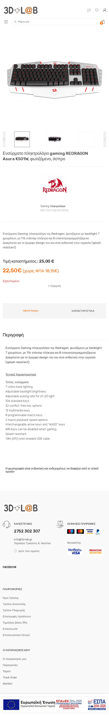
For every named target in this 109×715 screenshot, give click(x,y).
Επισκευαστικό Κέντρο (16, 635)
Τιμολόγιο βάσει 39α (15, 622)
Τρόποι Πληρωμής (14, 610)
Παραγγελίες (10, 665)
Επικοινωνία (10, 628)
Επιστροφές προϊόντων (17, 616)
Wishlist (7, 683)
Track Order (10, 677)
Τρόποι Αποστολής (14, 604)
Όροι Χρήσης (11, 598)
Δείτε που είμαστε (26, 551)
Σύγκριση (55, 286)
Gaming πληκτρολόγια (52, 206)
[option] (54, 79)
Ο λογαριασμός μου (15, 659)
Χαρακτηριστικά (83, 311)
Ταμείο (7, 671)
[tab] (30, 311)
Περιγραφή (30, 311)
